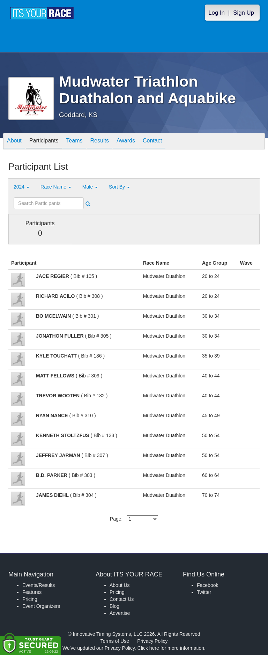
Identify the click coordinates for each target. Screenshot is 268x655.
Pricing (29, 599)
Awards (126, 142)
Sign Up (243, 12)
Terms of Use (114, 641)
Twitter (204, 592)
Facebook (207, 585)
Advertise (120, 613)
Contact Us (122, 599)
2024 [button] (21, 187)
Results (99, 142)
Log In (216, 12)
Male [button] (90, 187)
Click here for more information (170, 648)
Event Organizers (41, 606)
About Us (120, 585)
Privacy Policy (152, 641)
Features (32, 592)
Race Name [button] (55, 187)
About (14, 142)
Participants (44, 142)
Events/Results (38, 585)
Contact (152, 142)
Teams (74, 142)
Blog (114, 606)
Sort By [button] (119, 187)
